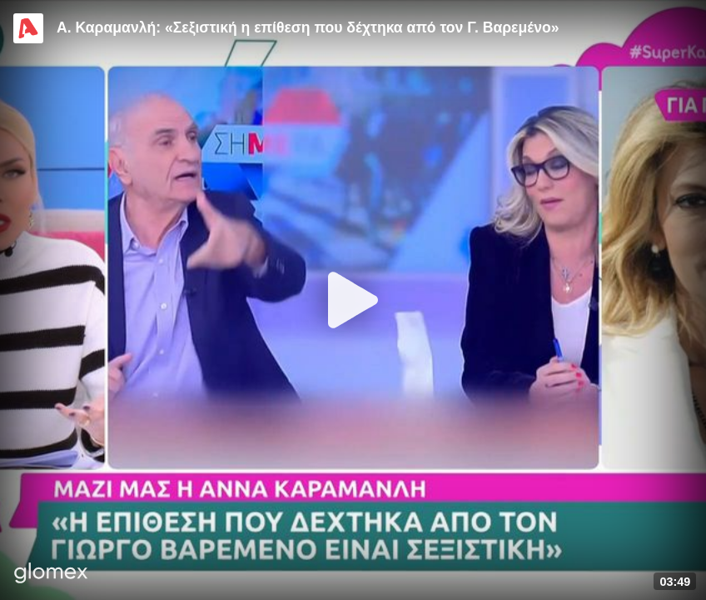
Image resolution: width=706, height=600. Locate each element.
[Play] (353, 300)
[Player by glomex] (51, 575)
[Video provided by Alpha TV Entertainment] (28, 28)
